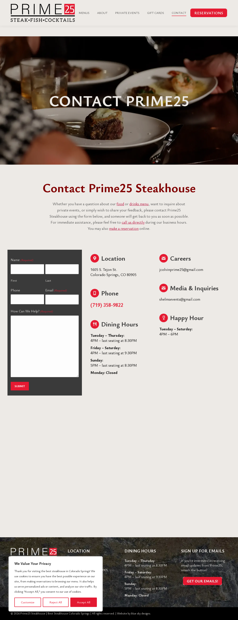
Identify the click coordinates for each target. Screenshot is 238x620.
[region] (56, 583)
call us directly (133, 222)
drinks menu (138, 203)
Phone (15, 290)
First (14, 280)
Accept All (83, 602)
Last (48, 280)
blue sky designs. (141, 613)
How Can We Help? (32, 311)
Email (56, 290)
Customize (27, 602)
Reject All (55, 602)
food (120, 203)
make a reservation (124, 228)
